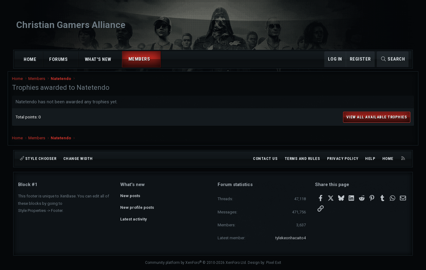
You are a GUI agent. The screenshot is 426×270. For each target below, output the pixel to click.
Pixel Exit (273, 262)
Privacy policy (342, 158)
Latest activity (133, 217)
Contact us (265, 158)
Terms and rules (302, 158)
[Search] (392, 59)
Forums (58, 59)
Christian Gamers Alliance (70, 24)
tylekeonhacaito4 (290, 238)
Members (139, 59)
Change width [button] (78, 158)
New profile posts (137, 206)
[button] (73, 59)
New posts (130, 195)
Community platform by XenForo (196, 262)
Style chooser (38, 158)
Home (30, 59)
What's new (98, 59)
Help (370, 158)
